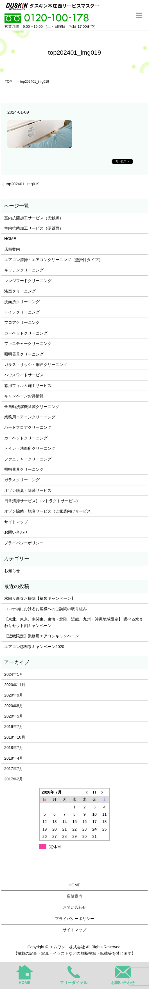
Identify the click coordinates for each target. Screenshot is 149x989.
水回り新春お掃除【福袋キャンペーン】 (39, 598)
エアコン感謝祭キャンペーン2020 (34, 646)
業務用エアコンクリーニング (29, 417)
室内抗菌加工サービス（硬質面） (33, 228)
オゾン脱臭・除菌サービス (27, 490)
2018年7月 (13, 747)
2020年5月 (13, 716)
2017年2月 (13, 779)
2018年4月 (13, 758)
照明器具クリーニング (24, 354)
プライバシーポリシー (24, 543)
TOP (8, 82)
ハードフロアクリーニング (27, 427)
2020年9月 (13, 695)
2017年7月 (13, 768)
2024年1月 (13, 674)
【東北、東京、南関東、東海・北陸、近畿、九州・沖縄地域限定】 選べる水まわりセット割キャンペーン (73, 622)
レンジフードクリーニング (27, 280)
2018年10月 (14, 737)
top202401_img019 (22, 184)
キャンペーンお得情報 (24, 396)
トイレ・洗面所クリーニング (29, 448)
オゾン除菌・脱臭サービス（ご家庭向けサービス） (49, 511)
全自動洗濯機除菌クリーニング (31, 406)
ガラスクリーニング (22, 480)
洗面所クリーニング (22, 301)
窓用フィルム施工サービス (27, 385)
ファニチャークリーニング (27, 343)
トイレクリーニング (22, 312)
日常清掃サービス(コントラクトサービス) (41, 501)
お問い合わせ (16, 532)
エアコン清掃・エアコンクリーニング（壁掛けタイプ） (53, 259)
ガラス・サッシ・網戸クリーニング (35, 364)
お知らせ (12, 570)
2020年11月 (14, 685)
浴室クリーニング (20, 291)
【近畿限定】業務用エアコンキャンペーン (41, 636)
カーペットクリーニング (26, 333)
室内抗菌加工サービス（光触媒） (33, 218)
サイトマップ (16, 522)
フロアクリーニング (22, 322)
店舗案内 (12, 249)
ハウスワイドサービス (24, 375)
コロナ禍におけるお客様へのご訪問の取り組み (45, 609)
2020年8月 (13, 706)
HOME (10, 238)
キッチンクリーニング (24, 270)
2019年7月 (13, 726)
